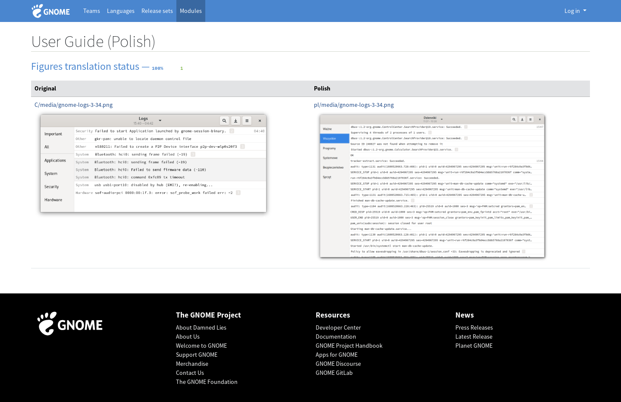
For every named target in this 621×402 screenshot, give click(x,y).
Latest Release (473, 336)
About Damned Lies (201, 327)
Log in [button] (573, 11)
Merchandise (192, 364)
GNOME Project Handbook (349, 345)
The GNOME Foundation (207, 382)
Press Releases (474, 327)
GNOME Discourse (338, 364)
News (464, 315)
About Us (188, 336)
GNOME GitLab (334, 373)
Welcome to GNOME (201, 345)
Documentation (336, 336)
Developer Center (338, 327)
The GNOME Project (208, 315)
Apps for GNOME (337, 354)
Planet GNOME (473, 345)
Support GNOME (196, 354)
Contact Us (190, 373)
